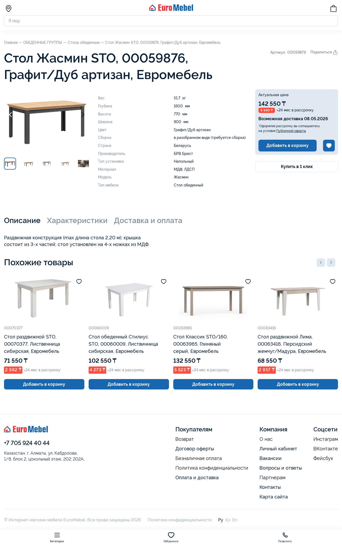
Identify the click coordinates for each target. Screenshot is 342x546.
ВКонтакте (325, 448)
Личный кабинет (278, 448)
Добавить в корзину (287, 145)
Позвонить (285, 537)
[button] (321, 262)
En (234, 519)
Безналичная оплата (198, 458)
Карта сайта (274, 497)
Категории (57, 537)
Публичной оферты (291, 131)
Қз (227, 519)
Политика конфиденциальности (211, 468)
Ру (220, 519)
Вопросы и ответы (281, 468)
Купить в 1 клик (297, 166)
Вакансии (271, 458)
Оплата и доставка (197, 477)
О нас (266, 439)
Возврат (184, 439)
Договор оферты (194, 448)
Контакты (270, 487)
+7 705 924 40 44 (27, 442)
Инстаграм (325, 439)
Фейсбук (323, 458)
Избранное (171, 537)
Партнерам (272, 477)
